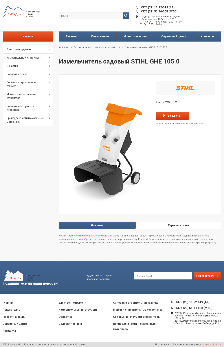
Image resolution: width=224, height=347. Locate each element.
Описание (97, 225)
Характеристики (178, 225)
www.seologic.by (213, 344)
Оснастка (12, 65)
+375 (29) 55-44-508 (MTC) (158, 11)
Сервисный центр (173, 36)
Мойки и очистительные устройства (21, 96)
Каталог (28, 36)
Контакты (207, 36)
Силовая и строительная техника (21, 84)
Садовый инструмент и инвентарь (20, 108)
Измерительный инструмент (24, 57)
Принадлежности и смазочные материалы (25, 120)
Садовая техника (17, 74)
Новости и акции (135, 36)
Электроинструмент (19, 49)
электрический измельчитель (90, 235)
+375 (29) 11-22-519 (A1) (157, 7)
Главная (71, 36)
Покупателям (100, 36)
